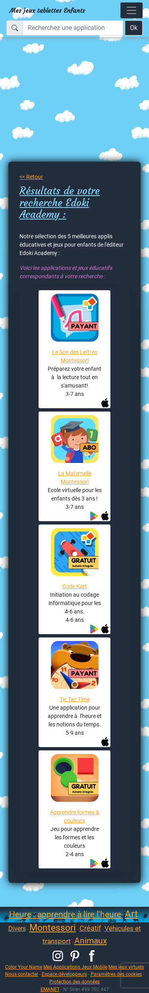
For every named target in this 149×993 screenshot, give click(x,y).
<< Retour (31, 177)
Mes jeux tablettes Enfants (47, 10)
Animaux (90, 941)
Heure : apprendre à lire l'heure (65, 914)
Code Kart (74, 586)
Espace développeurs (64, 974)
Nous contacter (21, 974)
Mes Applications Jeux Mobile (75, 967)
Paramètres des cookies (116, 974)
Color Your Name (23, 967)
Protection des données (74, 982)
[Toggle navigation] (131, 10)
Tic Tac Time (75, 699)
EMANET (50, 989)
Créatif (90, 928)
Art (131, 914)
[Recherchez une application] (73, 28)
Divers (17, 928)
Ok (133, 28)
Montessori (52, 927)
